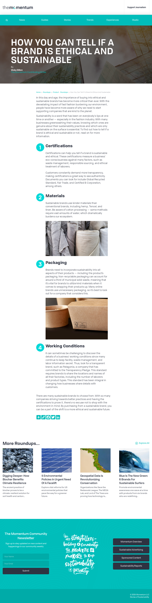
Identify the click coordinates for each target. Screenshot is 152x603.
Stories (67, 20)
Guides (44, 20)
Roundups (47, 92)
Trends (90, 20)
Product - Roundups (60, 92)
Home (38, 92)
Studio (135, 20)
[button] (22, 20)
